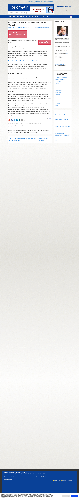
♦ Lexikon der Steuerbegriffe (60, 79)
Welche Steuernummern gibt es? (60, 129)
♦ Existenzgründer (58, 92)
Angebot (37, 16)
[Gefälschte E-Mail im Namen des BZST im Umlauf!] (27, 27)
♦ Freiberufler (57, 94)
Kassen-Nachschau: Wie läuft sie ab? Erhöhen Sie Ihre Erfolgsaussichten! (40, 1)
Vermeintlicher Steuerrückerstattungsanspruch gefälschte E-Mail (24, 60)
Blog (14, 16)
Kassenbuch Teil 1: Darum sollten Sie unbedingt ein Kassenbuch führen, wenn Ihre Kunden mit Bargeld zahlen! (62, 119)
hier (67, 53)
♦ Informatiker (57, 103)
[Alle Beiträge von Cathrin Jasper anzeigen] (12, 27)
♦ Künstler (56, 105)
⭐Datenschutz (63, 480)
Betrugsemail (23, 28)
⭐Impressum (69, 480)
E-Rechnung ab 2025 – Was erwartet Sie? (35, 2)
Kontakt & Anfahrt (45, 16)
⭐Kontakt (55, 480)
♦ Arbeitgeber (57, 83)
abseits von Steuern (43, 27)
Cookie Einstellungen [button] (66, 496)
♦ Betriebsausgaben (58, 90)
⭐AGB (59, 480)
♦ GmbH (56, 98)
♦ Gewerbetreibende (58, 96)
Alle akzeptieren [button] (74, 496)
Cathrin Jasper (14, 126)
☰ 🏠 (10, 16)
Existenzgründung (22, 16)
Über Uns (31, 16)
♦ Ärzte (56, 88)
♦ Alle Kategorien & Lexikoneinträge (61, 77)
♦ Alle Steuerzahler (58, 81)
